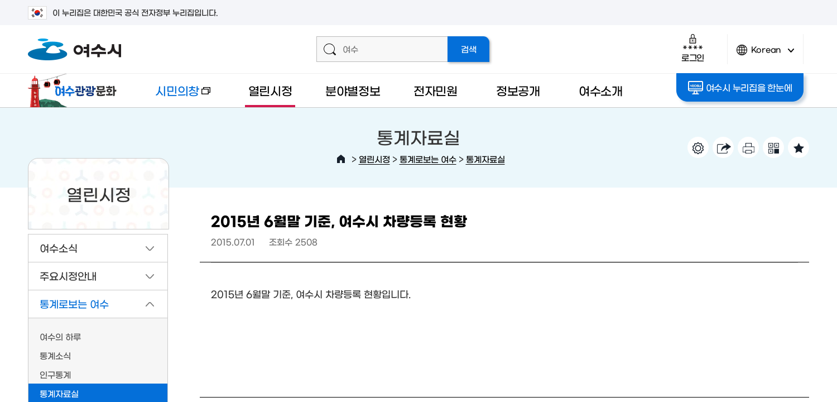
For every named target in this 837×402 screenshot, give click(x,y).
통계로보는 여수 (428, 159)
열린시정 (270, 90)
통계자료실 (485, 159)
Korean (766, 54)
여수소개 (601, 90)
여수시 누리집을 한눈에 (740, 87)
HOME (341, 159)
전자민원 (435, 90)
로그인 (692, 47)
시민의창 (173, 95)
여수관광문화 (75, 90)
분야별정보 (353, 90)
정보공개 (518, 90)
